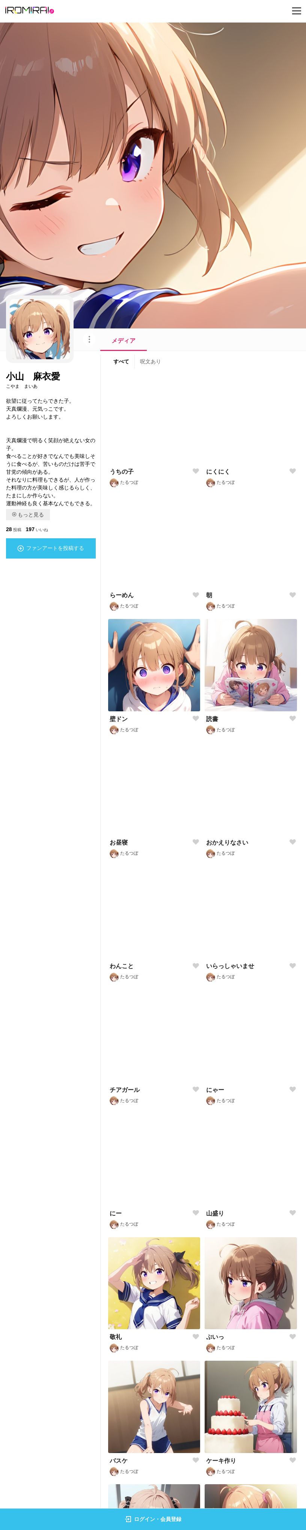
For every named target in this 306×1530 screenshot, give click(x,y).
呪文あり (150, 361)
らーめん (122, 595)
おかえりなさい (227, 842)
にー (116, 1213)
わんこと (122, 966)
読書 (212, 719)
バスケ (119, 1461)
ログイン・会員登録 (153, 1519)
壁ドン (119, 719)
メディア (124, 340)
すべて (121, 361)
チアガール (125, 1090)
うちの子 (122, 471)
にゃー (215, 1090)
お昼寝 (119, 842)
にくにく (218, 471)
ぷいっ (215, 1337)
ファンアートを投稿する (50, 548)
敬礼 (116, 1337)
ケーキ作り (221, 1461)
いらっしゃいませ (230, 966)
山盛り (215, 1213)
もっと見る (28, 515)
